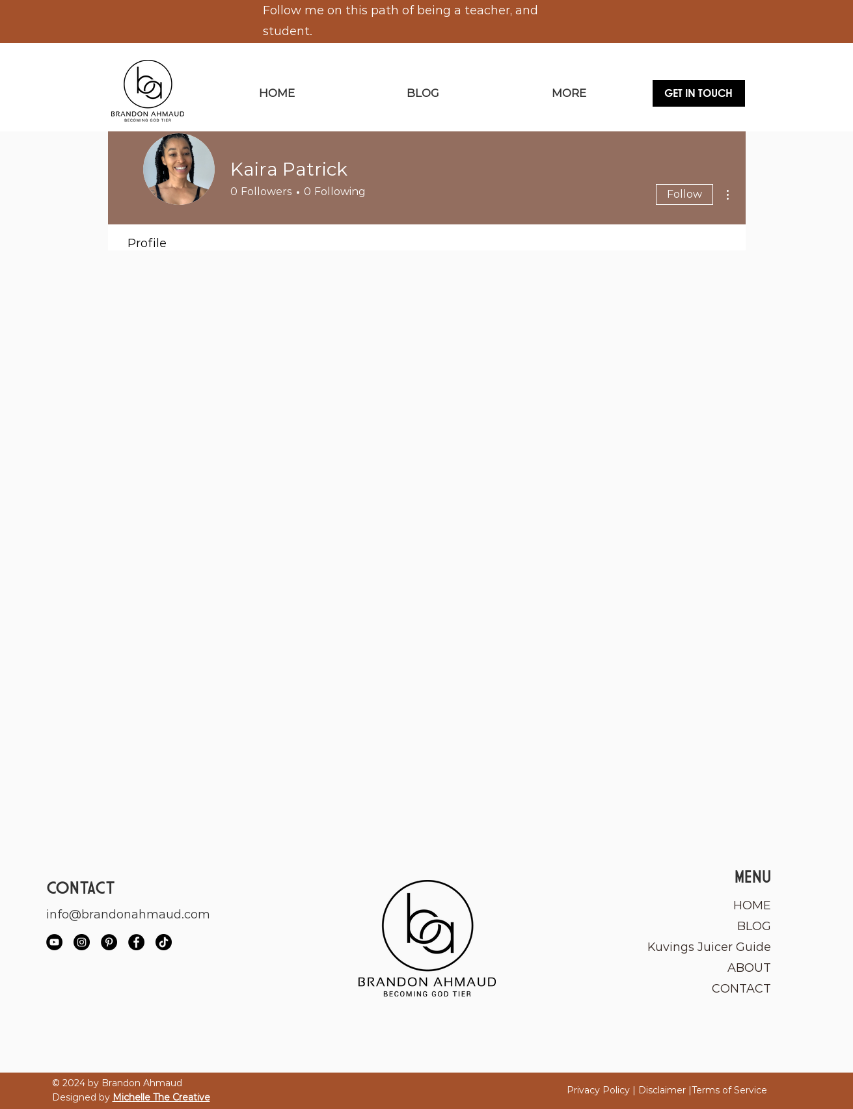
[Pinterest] (109, 942)
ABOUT (749, 968)
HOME (752, 905)
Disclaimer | (665, 1090)
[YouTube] (54, 942)
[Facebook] (136, 942)
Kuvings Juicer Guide (710, 947)
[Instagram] (82, 942)
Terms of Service (729, 1090)
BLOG (754, 926)
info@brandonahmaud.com (128, 914)
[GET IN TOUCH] (699, 93)
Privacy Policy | (602, 1090)
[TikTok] (164, 942)
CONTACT (741, 989)
